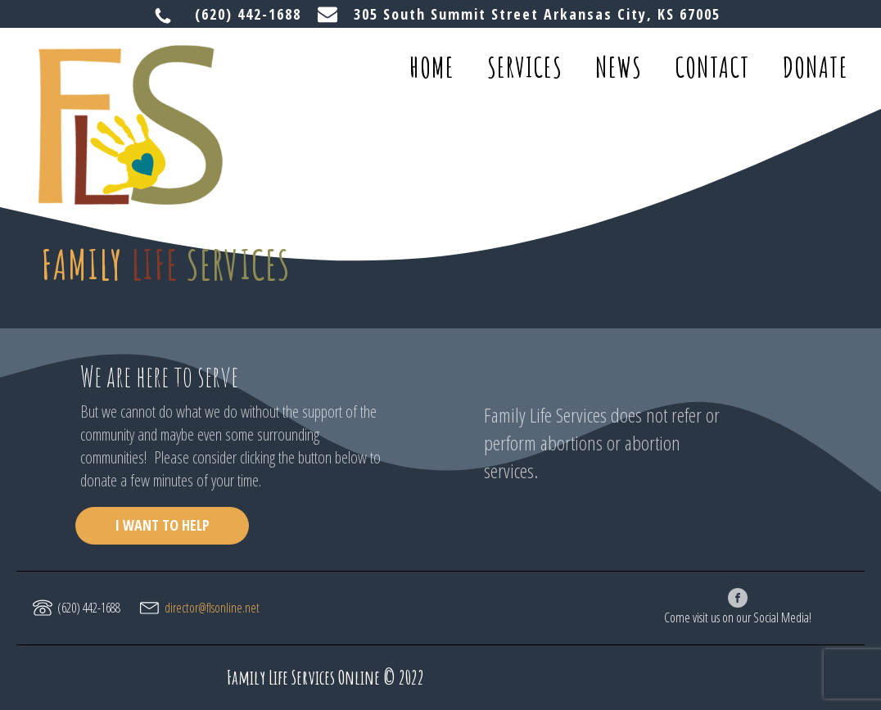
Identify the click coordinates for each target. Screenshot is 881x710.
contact (712, 66)
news (618, 66)
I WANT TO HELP (162, 525)
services (524, 66)
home (431, 66)
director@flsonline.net (212, 608)
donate (815, 66)
